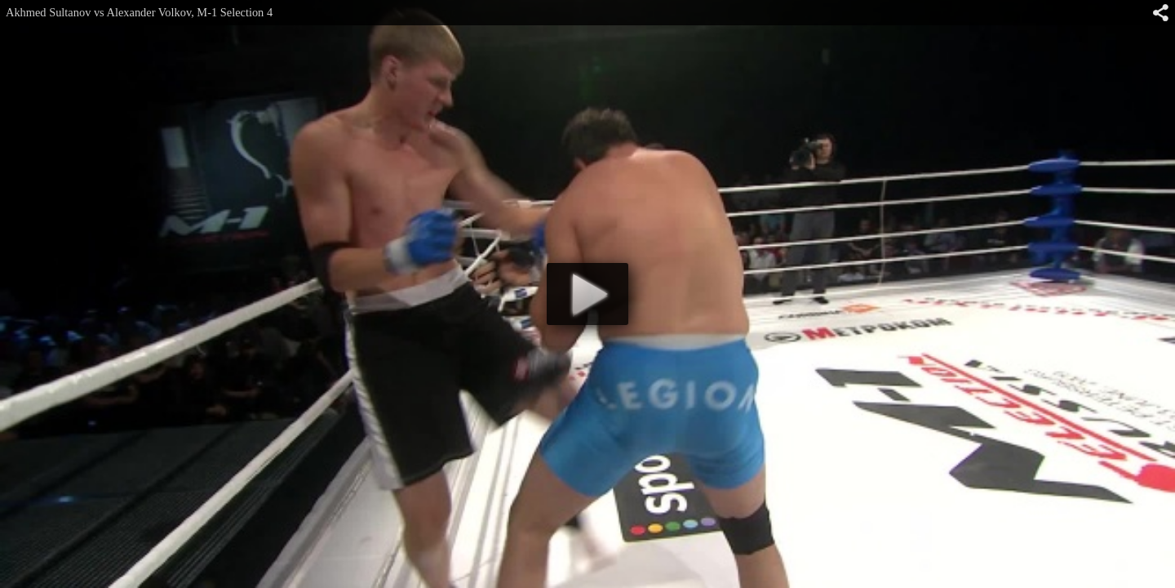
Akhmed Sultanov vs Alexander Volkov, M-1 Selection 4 (139, 12)
